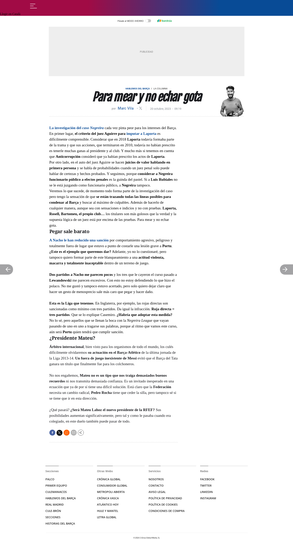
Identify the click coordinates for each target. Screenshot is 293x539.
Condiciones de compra (167, 511)
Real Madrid (54, 504)
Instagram (208, 498)
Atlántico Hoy (108, 504)
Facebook (207, 479)
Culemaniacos (56, 492)
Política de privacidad (165, 498)
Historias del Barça (60, 523)
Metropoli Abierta (111, 492)
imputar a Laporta (141, 133)
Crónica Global (109, 479)
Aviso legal (157, 492)
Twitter (206, 485)
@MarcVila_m (140, 108)
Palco (49, 479)
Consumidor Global (112, 485)
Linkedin (206, 492)
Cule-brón (53, 511)
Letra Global (106, 517)
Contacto (156, 485)
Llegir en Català (10, 14)
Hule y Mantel (107, 511)
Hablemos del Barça (137, 88)
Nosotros (156, 479)
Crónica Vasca (108, 498)
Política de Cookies (163, 504)
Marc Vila (126, 108)
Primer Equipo (56, 485)
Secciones (52, 517)
